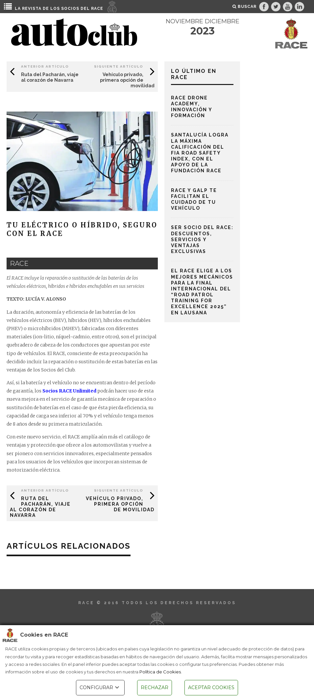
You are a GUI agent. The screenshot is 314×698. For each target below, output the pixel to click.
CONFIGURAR (100, 687)
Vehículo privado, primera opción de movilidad (127, 80)
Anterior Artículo (45, 66)
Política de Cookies (160, 671)
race (19, 263)
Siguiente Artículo (118, 66)
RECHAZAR (154, 687)
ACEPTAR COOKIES (211, 687)
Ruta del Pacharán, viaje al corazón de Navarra (50, 77)
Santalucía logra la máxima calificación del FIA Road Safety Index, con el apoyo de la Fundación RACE (200, 152)
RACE (97, 8)
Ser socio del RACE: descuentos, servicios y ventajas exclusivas (202, 239)
